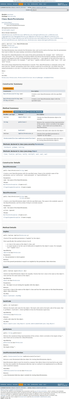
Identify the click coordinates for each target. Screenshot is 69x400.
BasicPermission (8, 94)
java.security (12, 16)
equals (20, 117)
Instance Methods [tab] (20, 111)
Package (15, 4)
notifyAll (31, 154)
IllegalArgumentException (11, 187)
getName (14, 147)
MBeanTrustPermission (52, 36)
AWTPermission (28, 35)
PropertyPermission (18, 38)
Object (25, 117)
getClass (18, 154)
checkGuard (7, 147)
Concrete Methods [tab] (35, 111)
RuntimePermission (43, 38)
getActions (21, 122)
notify (25, 154)
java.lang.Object (7, 22)
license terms (52, 1)
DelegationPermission (40, 35)
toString (21, 147)
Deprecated (34, 4)
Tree (28, 4)
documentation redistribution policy (41, 396)
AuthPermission (18, 35)
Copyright (3, 395)
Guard (12, 30)
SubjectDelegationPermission (47, 40)
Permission (10, 45)
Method (23, 7)
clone (5, 154)
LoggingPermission (8, 36)
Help (44, 4)
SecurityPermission (56, 38)
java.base (10, 14)
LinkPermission (53, 35)
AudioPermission (7, 35)
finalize (11, 154)
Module (9, 4)
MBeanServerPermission (36, 36)
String (17, 94)
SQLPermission (22, 40)
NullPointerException (10, 184)
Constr (18, 7)
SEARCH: (28, 10)
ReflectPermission (31, 38)
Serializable (6, 30)
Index (40, 4)
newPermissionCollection (26, 138)
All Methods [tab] (8, 111)
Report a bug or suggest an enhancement (12, 389)
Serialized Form (48, 77)
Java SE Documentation (41, 391)
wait (37, 154)
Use (25, 4)
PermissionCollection (11, 138)
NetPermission (6, 38)
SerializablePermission (9, 40)
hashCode (21, 130)
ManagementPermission (21, 36)
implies (20, 133)
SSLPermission (32, 40)
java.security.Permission (11, 24)
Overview (3, 4)
